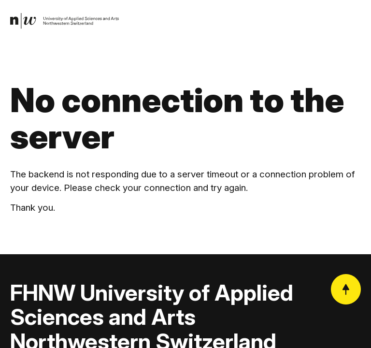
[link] (65, 21)
